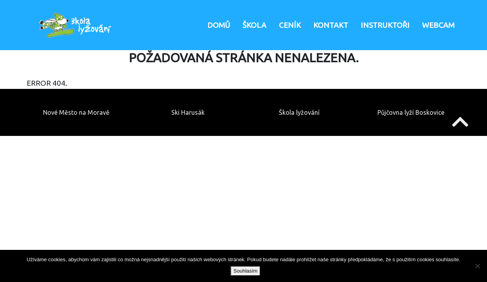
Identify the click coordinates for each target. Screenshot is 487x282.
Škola (254, 25)
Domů (218, 25)
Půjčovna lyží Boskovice (410, 112)
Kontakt (330, 25)
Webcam (438, 25)
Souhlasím (245, 271)
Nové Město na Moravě (76, 112)
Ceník (290, 25)
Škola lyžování (299, 112)
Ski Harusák (188, 112)
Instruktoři (385, 25)
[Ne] (477, 266)
